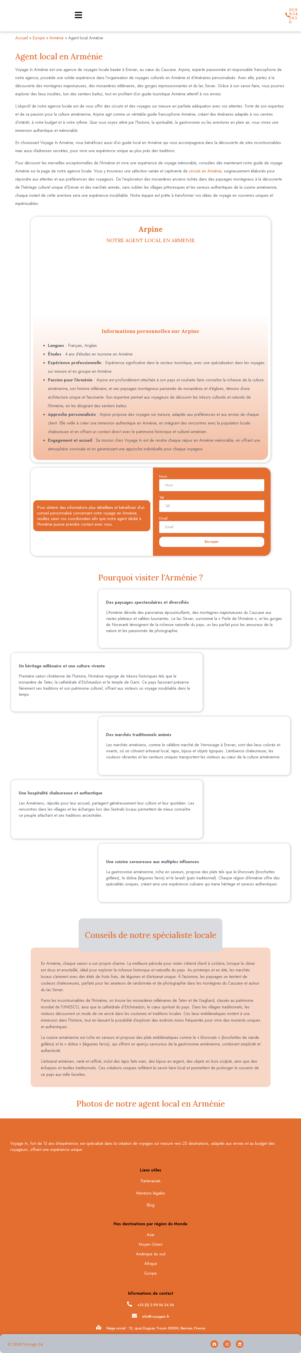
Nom (163, 476)
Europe (38, 38)
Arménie (56, 38)
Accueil (21, 38)
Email (163, 518)
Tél (161, 497)
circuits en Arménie (205, 171)
